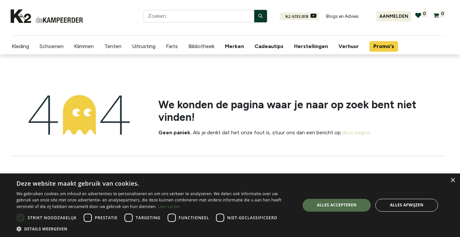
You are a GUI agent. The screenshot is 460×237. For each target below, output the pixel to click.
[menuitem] (234, 46)
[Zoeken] (260, 16)
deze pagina (356, 132)
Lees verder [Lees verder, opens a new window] (169, 206)
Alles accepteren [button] (337, 205)
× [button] (452, 180)
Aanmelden (393, 16)
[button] (154, 228)
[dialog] (230, 205)
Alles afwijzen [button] (406, 205)
